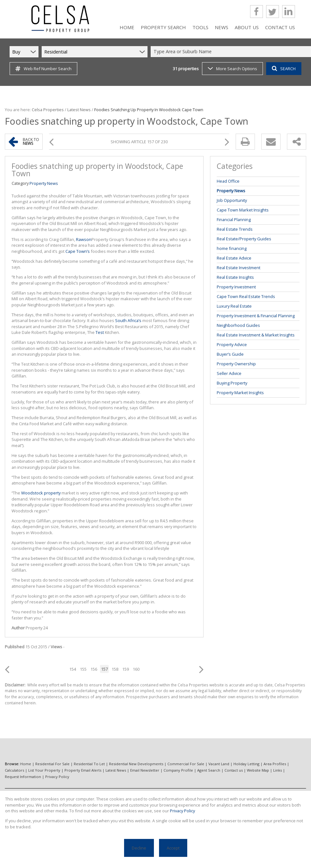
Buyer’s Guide (230, 354)
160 (136, 669)
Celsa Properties (48, 109)
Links (277, 770)
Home (25, 763)
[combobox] (232, 52)
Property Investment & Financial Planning (256, 316)
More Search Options (232, 68)
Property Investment (236, 287)
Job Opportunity (232, 200)
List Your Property (44, 770)
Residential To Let (89, 763)
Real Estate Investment (238, 267)
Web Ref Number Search (43, 68)
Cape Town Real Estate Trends (246, 296)
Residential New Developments (136, 763)
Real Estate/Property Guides (244, 239)
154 (72, 669)
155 (83, 669)
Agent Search (208, 770)
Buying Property (232, 383)
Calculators (14, 770)
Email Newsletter (144, 770)
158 (115, 669)
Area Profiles (275, 763)
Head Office (228, 181)
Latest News (79, 109)
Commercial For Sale (185, 763)
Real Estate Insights (235, 277)
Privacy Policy (57, 776)
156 (93, 669)
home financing (232, 248)
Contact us (233, 770)
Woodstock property (41, 493)
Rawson (83, 239)
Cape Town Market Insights (243, 210)
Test (100, 332)
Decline (139, 848)
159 (125, 669)
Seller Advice (229, 373)
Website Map (258, 770)
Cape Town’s (77, 251)
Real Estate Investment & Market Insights (256, 335)
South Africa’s (128, 320)
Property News (43, 183)
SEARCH (284, 68)
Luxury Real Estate (234, 306)
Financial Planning (234, 219)
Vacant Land (218, 763)
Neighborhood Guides (238, 325)
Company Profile (178, 770)
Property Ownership (236, 364)
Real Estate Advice (234, 258)
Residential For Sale (52, 763)
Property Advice (232, 344)
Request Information (23, 776)
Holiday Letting (246, 763)
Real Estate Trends (235, 229)
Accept (173, 848)
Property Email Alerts (82, 770)
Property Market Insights (240, 392)
